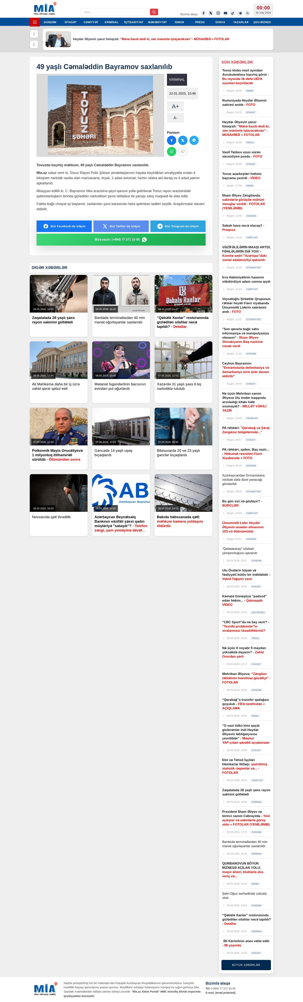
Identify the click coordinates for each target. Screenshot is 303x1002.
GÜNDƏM (50, 22)
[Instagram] (218, 13)
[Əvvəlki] (34, 34)
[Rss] (247, 13)
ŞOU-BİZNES (262, 22)
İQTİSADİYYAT (133, 22)
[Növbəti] (34, 44)
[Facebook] (203, 13)
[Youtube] (225, 13)
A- (175, 118)
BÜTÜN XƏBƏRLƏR (246, 964)
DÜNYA (220, 22)
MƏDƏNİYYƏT (157, 22)
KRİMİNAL (111, 22)
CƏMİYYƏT (91, 22)
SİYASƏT (71, 22)
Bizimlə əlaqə (188, 14)
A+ (175, 106)
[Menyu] (35, 22)
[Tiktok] (233, 13)
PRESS (200, 22)
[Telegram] (240, 13)
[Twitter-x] (211, 13)
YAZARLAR (241, 22)
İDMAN (179, 22)
